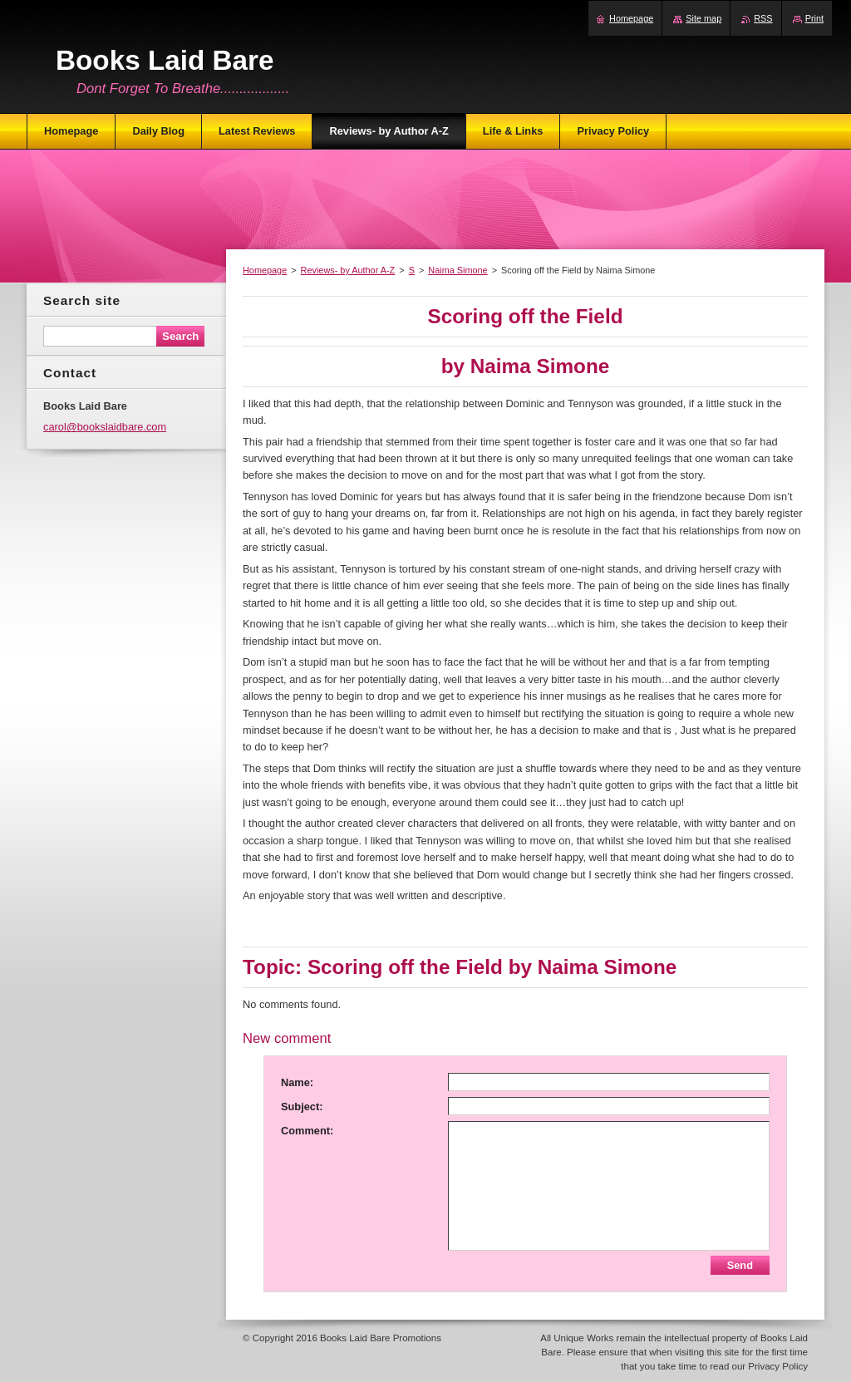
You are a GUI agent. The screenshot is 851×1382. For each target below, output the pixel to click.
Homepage (265, 270)
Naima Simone (457, 270)
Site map (703, 18)
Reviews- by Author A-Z (348, 270)
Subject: (301, 1106)
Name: (297, 1082)
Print (814, 18)
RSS (763, 18)
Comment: (307, 1130)
